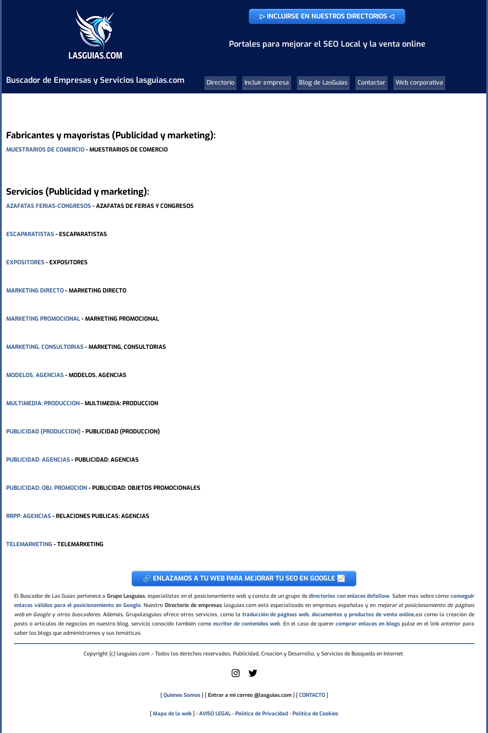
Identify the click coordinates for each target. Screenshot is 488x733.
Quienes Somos (181, 695)
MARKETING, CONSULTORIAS (45, 347)
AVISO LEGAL (215, 713)
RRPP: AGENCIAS (28, 516)
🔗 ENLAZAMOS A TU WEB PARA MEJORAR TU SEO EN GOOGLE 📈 (244, 578)
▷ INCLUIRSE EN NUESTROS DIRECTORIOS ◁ (327, 16)
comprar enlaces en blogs (368, 623)
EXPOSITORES (25, 262)
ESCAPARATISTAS (30, 234)
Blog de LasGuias (323, 82)
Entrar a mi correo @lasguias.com (250, 695)
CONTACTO (312, 695)
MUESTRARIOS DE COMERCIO (45, 149)
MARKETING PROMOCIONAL (43, 318)
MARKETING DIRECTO (35, 290)
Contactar (371, 82)
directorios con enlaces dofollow (349, 596)
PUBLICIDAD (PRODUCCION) (43, 431)
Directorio (220, 82)
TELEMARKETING (29, 544)
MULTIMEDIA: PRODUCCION (43, 403)
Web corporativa (419, 82)
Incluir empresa (266, 82)
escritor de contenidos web (246, 623)
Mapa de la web (172, 713)
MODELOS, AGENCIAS (35, 375)
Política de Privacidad (261, 713)
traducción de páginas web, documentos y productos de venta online (328, 614)
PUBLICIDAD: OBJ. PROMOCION (46, 488)
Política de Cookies (315, 713)
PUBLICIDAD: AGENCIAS (38, 459)
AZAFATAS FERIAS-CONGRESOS (48, 206)
